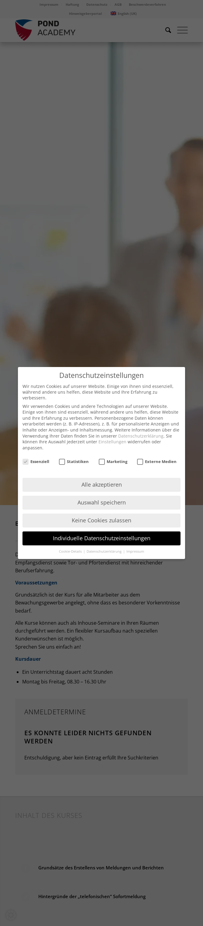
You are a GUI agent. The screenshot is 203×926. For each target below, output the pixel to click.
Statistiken (74, 461)
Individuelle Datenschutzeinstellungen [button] (101, 538)
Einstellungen (112, 442)
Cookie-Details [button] (71, 551)
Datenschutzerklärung (140, 436)
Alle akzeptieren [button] (101, 484)
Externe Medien (157, 461)
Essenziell (35, 461)
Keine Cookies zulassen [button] (101, 520)
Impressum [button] (135, 551)
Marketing (113, 461)
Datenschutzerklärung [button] (104, 551)
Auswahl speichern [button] (101, 502)
